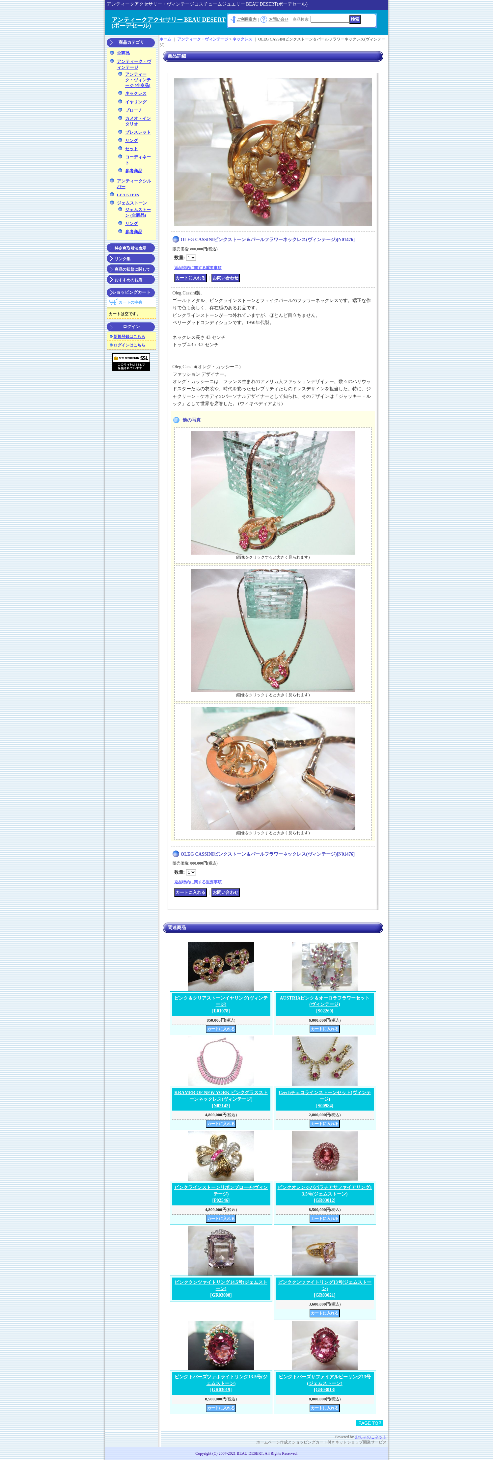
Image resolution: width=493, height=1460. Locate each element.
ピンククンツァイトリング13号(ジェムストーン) (325, 1289)
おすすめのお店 (128, 280)
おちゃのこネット (371, 1437)
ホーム (165, 39)
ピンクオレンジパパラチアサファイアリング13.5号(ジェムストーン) (325, 1194)
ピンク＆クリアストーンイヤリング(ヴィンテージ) (221, 1004)
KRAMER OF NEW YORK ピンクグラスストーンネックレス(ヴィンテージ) (220, 1099)
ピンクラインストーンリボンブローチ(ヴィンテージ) (221, 1194)
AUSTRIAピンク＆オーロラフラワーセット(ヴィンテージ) (325, 1004)
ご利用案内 (247, 19)
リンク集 (122, 259)
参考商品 (133, 170)
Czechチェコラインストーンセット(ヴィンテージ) (324, 1099)
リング (131, 140)
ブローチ (133, 110)
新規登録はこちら (129, 336)
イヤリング (136, 101)
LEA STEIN (128, 194)
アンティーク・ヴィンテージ (203, 39)
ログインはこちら (129, 345)
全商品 (123, 53)
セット (131, 148)
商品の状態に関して (132, 269)
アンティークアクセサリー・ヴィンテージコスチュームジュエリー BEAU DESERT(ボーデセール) (207, 4)
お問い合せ (278, 19)
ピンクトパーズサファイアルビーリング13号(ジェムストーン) (325, 1383)
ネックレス (136, 93)
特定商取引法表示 (130, 248)
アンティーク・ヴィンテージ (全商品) (138, 80)
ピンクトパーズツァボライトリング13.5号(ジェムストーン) (221, 1383)
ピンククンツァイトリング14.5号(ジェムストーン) (221, 1289)
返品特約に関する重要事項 (198, 267)
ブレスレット (138, 132)
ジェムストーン (132, 203)
